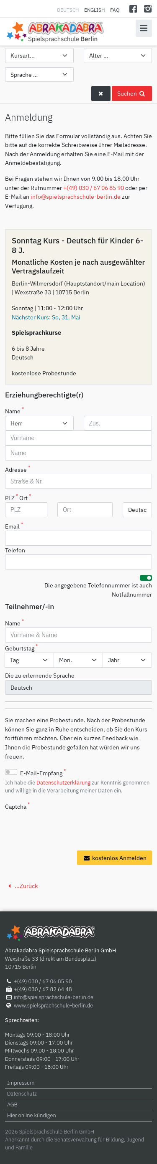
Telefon (15, 550)
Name (14, 410)
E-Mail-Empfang (43, 772)
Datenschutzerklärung (63, 782)
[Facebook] (133, 8)
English (94, 10)
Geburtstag (21, 647)
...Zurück (21, 886)
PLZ (11, 497)
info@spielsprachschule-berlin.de (76, 196)
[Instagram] (148, 8)
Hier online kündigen (31, 1115)
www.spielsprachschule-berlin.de (53, 1005)
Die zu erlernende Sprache (40, 675)
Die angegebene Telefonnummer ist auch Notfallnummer (98, 589)
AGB (12, 1104)
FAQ (115, 10)
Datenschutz (22, 1093)
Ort (25, 497)
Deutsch (68, 10)
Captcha (17, 805)
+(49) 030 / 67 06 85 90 (93, 188)
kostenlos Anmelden (114, 858)
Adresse (17, 468)
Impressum (21, 1082)
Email (14, 525)
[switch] (146, 578)
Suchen (132, 93)
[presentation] (68, 827)
